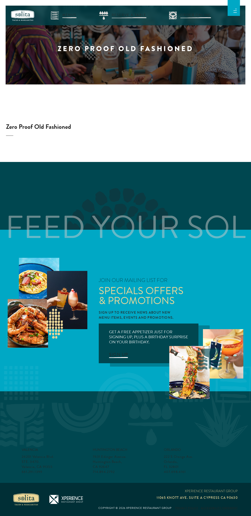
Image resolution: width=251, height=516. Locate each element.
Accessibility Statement (219, 508)
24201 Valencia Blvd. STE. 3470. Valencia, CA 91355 (38, 461)
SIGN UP (118, 354)
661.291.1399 (32, 471)
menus (69, 14)
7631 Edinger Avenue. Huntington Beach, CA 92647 (110, 461)
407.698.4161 (175, 471)
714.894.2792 (104, 471)
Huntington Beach (110, 449)
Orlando (172, 449)
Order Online (195, 14)
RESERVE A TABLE (129, 14)
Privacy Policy (186, 508)
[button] (235, 10)
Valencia (30, 449)
